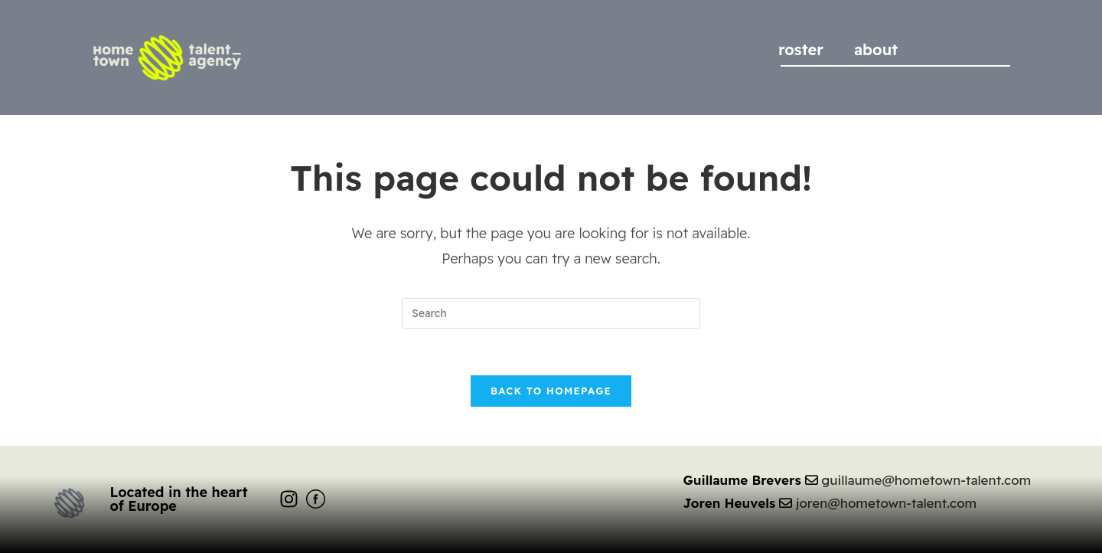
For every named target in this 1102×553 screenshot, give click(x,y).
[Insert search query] (551, 313)
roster (800, 49)
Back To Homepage (551, 390)
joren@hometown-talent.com (886, 503)
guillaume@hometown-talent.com (926, 480)
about (876, 49)
